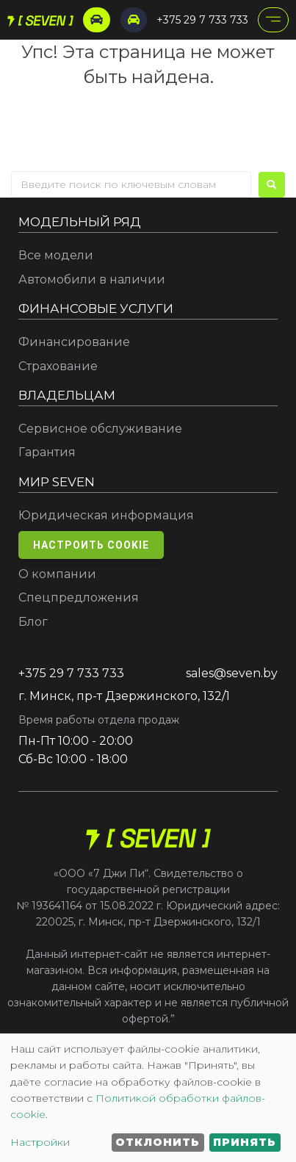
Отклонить (157, 1142)
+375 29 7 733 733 (202, 19)
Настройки (40, 1142)
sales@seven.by (232, 673)
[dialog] (148, 1097)
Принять (244, 1142)
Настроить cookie (91, 545)
